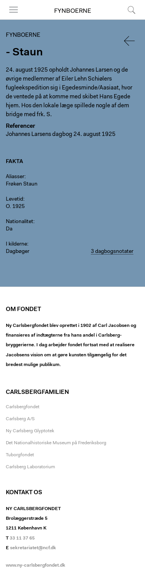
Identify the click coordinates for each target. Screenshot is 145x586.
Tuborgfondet (20, 455)
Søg (131, 9)
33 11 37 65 (22, 538)
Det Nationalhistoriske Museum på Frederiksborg (56, 443)
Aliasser (15, 177)
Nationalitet (19, 222)
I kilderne (16, 244)
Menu (13, 9)
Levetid (14, 199)
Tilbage (130, 40)
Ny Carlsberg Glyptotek (30, 431)
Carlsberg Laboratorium (30, 467)
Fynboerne (72, 11)
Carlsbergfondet (22, 407)
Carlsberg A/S (20, 419)
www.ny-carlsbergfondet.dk (35, 565)
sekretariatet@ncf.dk (33, 548)
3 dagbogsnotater (112, 251)
